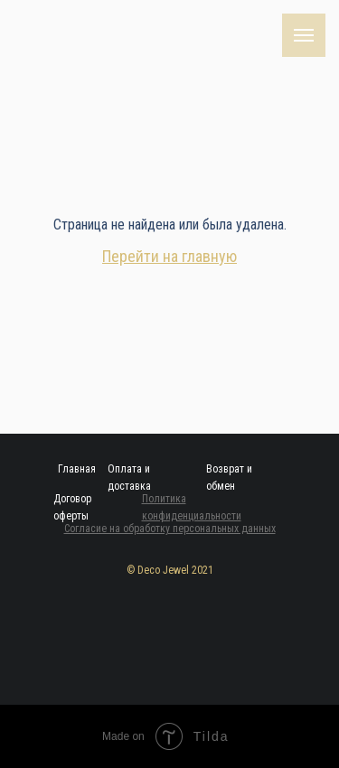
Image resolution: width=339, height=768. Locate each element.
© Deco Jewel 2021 (170, 570)
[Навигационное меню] (304, 35)
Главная (77, 469)
